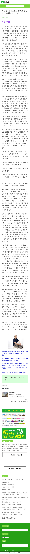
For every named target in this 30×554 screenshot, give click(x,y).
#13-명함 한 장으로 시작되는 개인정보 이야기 (13, 510)
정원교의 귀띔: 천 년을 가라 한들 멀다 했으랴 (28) (14, 492)
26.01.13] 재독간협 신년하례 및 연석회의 (12, 507)
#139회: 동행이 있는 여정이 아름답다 (11, 495)
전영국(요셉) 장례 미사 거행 (9, 489)
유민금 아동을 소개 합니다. (8, 487)
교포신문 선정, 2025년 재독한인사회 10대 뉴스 (13, 480)
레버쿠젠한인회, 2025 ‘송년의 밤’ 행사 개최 (12, 502)
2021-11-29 (5, 17)
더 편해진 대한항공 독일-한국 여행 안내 (12, 504)
